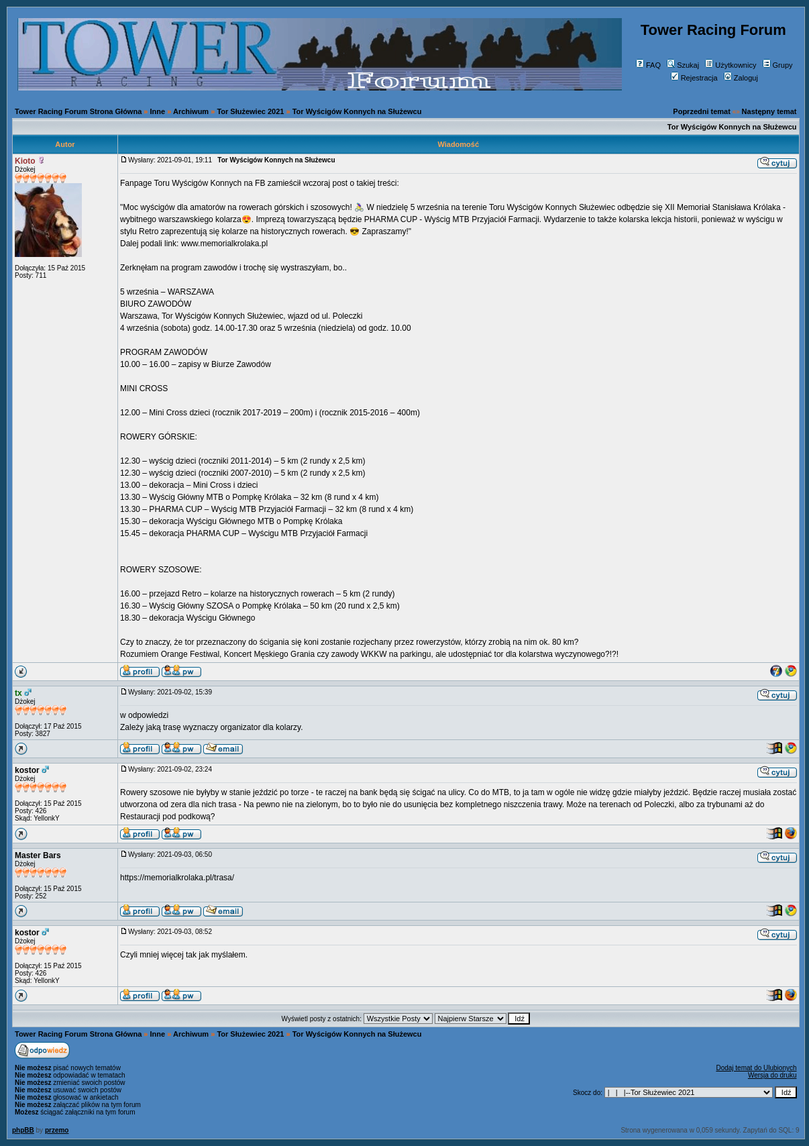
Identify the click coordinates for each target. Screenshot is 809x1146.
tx (18, 693)
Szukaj (683, 65)
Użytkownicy (730, 65)
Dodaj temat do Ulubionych (756, 1068)
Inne (158, 111)
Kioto (25, 161)
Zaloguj (741, 78)
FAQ (648, 65)
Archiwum (191, 111)
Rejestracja (694, 78)
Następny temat (769, 111)
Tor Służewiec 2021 (250, 111)
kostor (27, 770)
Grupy (778, 65)
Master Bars (38, 855)
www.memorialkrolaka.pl (224, 243)
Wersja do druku (772, 1075)
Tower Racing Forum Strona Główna (78, 111)
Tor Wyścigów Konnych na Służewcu (357, 111)
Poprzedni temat (702, 111)
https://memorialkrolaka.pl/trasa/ (177, 877)
